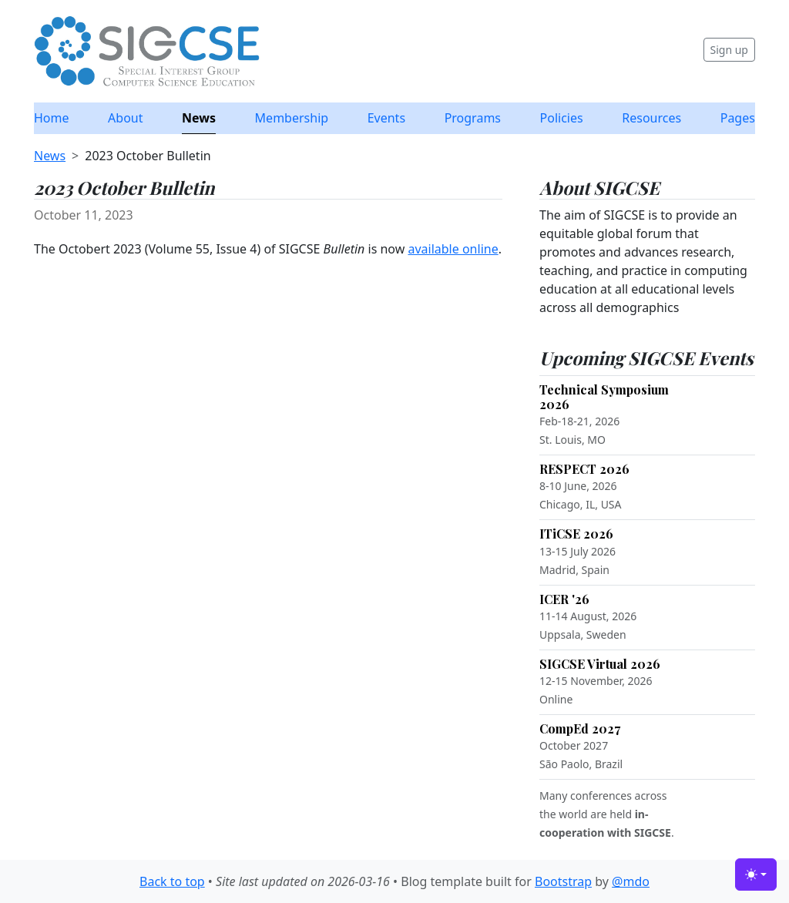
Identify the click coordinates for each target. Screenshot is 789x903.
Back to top (172, 881)
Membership (292, 117)
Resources (651, 117)
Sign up (729, 49)
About (125, 117)
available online (453, 248)
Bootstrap (563, 881)
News (199, 117)
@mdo (631, 881)
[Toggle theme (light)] (756, 874)
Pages (737, 117)
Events (386, 117)
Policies (561, 117)
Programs (473, 117)
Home (51, 117)
